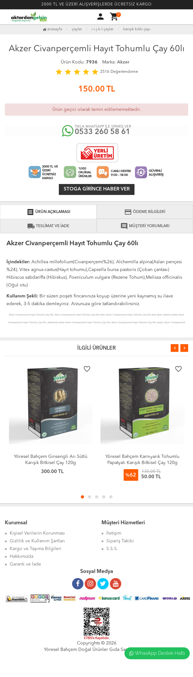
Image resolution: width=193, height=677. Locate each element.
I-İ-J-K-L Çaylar (102, 29)
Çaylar (77, 29)
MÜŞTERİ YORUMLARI (144, 226)
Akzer (123, 62)
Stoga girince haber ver (97, 189)
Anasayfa (52, 29)
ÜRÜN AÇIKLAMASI (48, 212)
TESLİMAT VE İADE (48, 226)
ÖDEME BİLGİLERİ (144, 212)
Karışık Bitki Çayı (136, 29)
